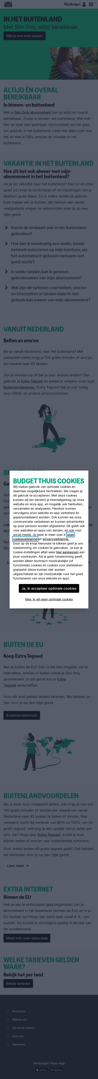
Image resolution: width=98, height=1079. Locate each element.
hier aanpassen (67, 552)
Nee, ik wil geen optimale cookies (49, 599)
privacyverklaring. (56, 539)
